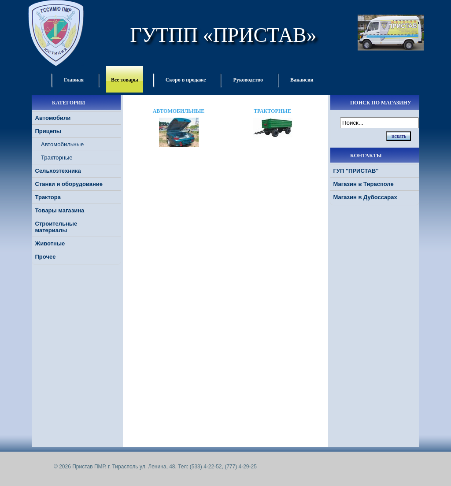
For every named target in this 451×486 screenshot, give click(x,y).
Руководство (248, 80)
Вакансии (302, 80)
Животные (50, 243)
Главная (74, 80)
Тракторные (57, 157)
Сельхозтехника (58, 170)
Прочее (45, 256)
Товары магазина (60, 210)
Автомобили (53, 118)
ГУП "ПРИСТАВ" (356, 170)
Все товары (124, 80)
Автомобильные (62, 144)
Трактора (48, 197)
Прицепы (48, 131)
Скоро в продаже (186, 80)
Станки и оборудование (69, 184)
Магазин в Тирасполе (363, 184)
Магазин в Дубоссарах (365, 197)
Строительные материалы (56, 227)
